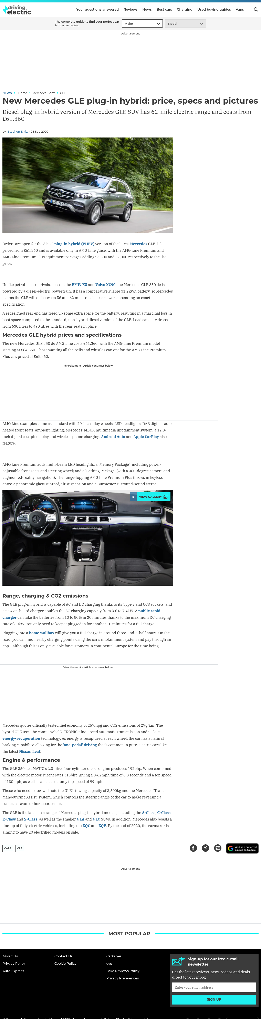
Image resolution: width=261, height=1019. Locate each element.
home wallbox (41, 620)
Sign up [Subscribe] (214, 986)
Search (256, 9)
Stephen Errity (18, 131)
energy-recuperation (21, 725)
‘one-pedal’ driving (80, 732)
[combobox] (124, 24)
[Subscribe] (214, 974)
